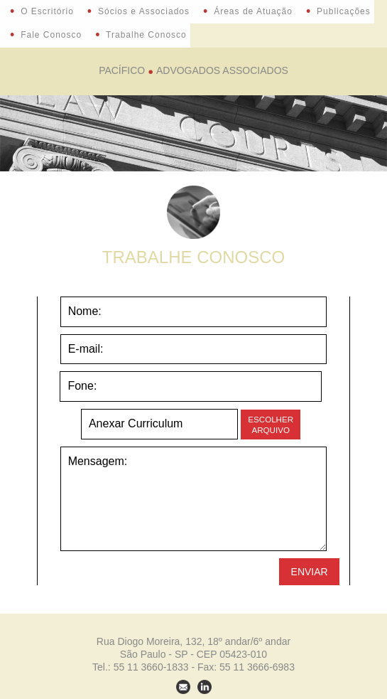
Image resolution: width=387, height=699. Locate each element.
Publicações (338, 11)
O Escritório (42, 11)
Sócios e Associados (138, 11)
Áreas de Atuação (248, 11)
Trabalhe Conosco (141, 35)
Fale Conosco (46, 35)
